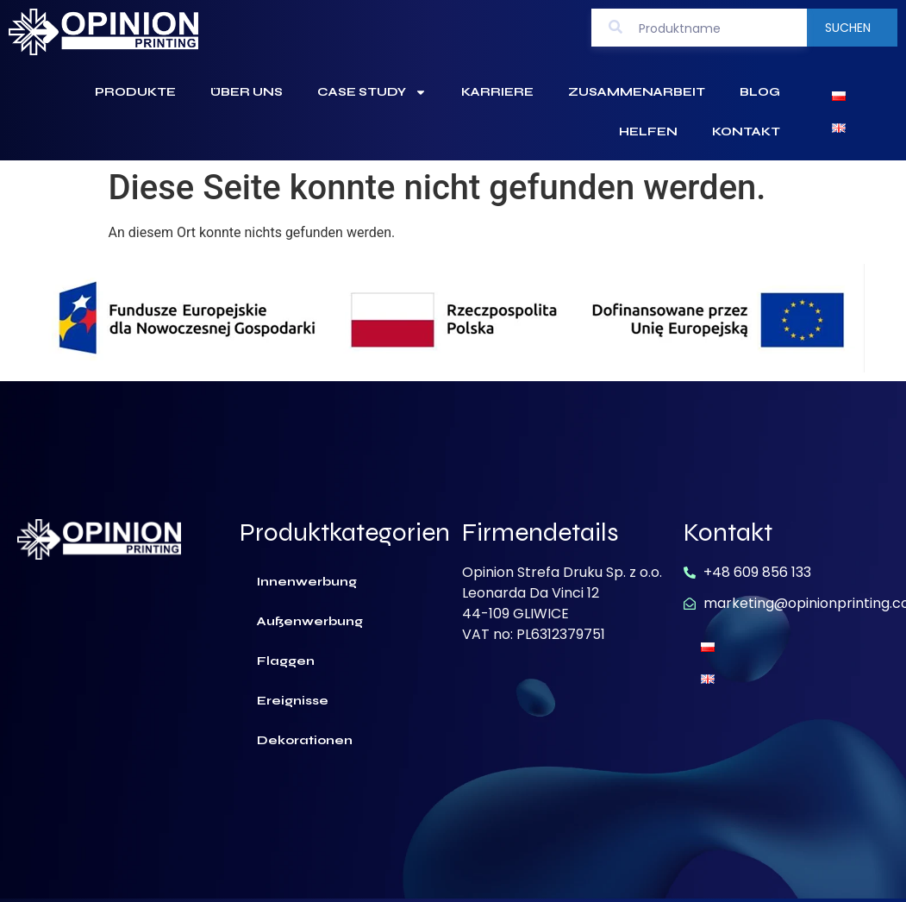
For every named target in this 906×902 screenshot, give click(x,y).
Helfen (648, 131)
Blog (760, 92)
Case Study (372, 92)
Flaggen (286, 661)
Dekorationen (305, 740)
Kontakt (746, 131)
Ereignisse (292, 700)
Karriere (497, 92)
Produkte (135, 92)
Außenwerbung (310, 621)
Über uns (246, 92)
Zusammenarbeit (636, 92)
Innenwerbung (307, 581)
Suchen (848, 27)
